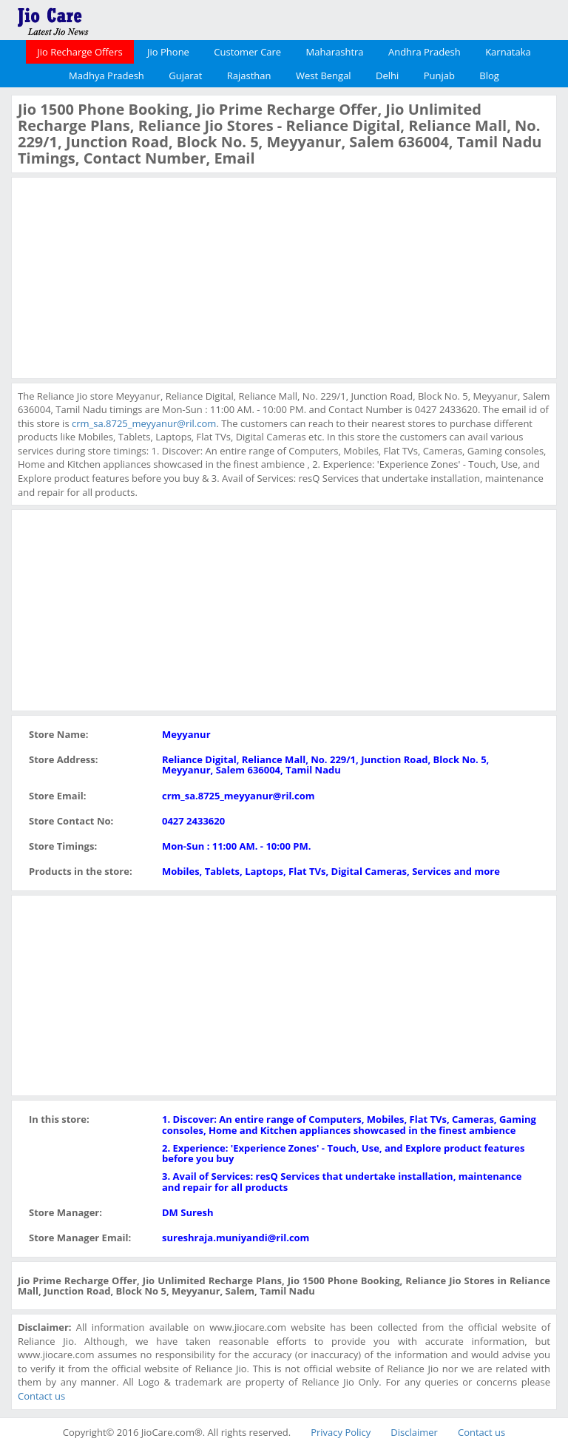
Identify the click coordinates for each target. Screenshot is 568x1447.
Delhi (387, 75)
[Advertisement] (129, 276)
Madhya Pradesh (106, 75)
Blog (489, 75)
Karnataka (508, 51)
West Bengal (323, 75)
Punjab (439, 75)
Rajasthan (249, 75)
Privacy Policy (341, 1432)
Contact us (41, 1396)
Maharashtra (335, 51)
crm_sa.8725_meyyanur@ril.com (144, 423)
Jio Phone (168, 51)
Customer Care (247, 51)
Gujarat (185, 75)
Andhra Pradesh (424, 51)
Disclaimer (414, 1432)
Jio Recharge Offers (79, 51)
